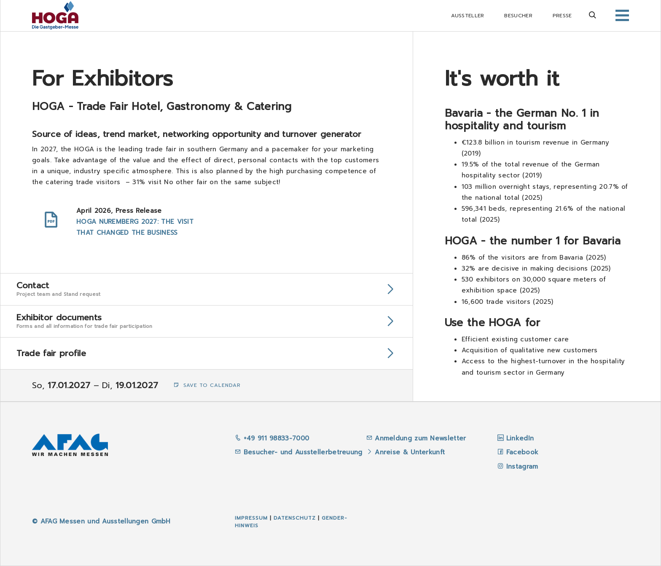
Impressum (251, 518)
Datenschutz (295, 518)
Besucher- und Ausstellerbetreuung (298, 452)
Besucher (518, 15)
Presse (562, 15)
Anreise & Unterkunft (410, 452)
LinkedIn (520, 438)
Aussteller (467, 15)
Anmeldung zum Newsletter (422, 438)
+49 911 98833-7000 (272, 438)
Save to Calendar (207, 385)
